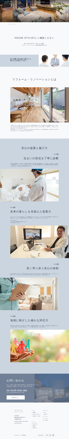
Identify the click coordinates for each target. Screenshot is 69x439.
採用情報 (62, 4)
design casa (45, 414)
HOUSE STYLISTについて (34, 4)
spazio (45, 412)
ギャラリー (52, 4)
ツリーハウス (45, 418)
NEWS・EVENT (35, 423)
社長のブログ (56, 2)
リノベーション (45, 416)
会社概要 (66, 4)
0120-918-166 (19, 390)
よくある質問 (57, 4)
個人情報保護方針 (23, 435)
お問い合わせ (64, 2)
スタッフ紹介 (47, 4)
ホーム (28, 4)
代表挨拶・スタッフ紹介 (36, 416)
